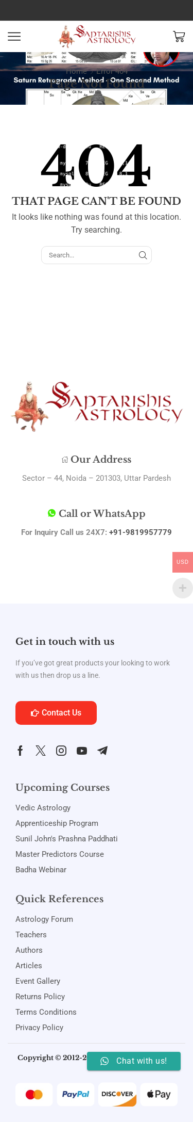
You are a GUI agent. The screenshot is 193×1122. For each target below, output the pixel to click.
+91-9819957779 (140, 532)
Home (76, 71)
